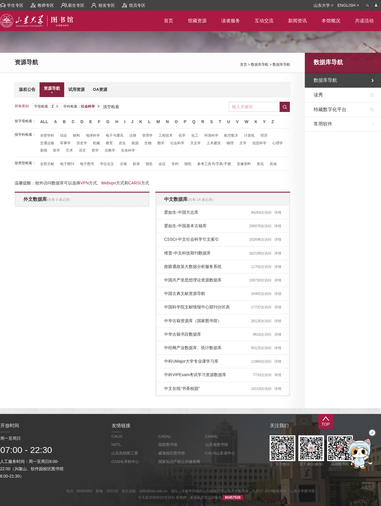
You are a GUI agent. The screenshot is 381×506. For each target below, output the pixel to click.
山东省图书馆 (216, 444)
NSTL (116, 444)
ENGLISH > (348, 5)
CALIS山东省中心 (220, 453)
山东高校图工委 (124, 453)
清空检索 (111, 106)
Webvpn (108, 183)
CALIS (117, 436)
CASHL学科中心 (125, 461)
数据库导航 (259, 64)
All (44, 121)
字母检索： (46, 106)
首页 (243, 64)
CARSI (134, 183)
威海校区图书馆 (171, 453)
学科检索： (81, 106)
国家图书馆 (167, 444)
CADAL (164, 436)
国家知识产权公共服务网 (179, 461)
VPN (84, 183)
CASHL (211, 436)
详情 (277, 212)
